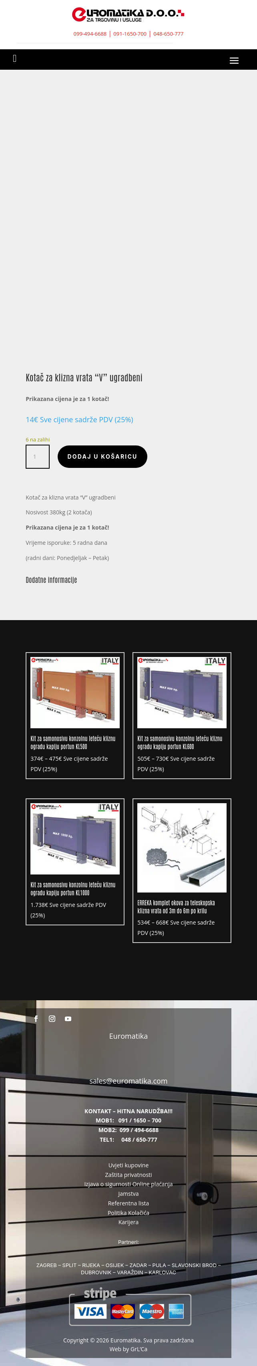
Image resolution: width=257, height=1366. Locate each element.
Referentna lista (128, 1203)
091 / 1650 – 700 (139, 1120)
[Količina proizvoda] (38, 457)
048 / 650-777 (139, 1139)
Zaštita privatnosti (128, 1175)
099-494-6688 (90, 33)
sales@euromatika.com (128, 1081)
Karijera (128, 1222)
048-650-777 (168, 33)
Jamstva (128, 1193)
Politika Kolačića (128, 1213)
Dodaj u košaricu (102, 456)
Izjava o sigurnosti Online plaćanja (128, 1184)
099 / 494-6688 (139, 1130)
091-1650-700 (130, 33)
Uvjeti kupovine (128, 1165)
